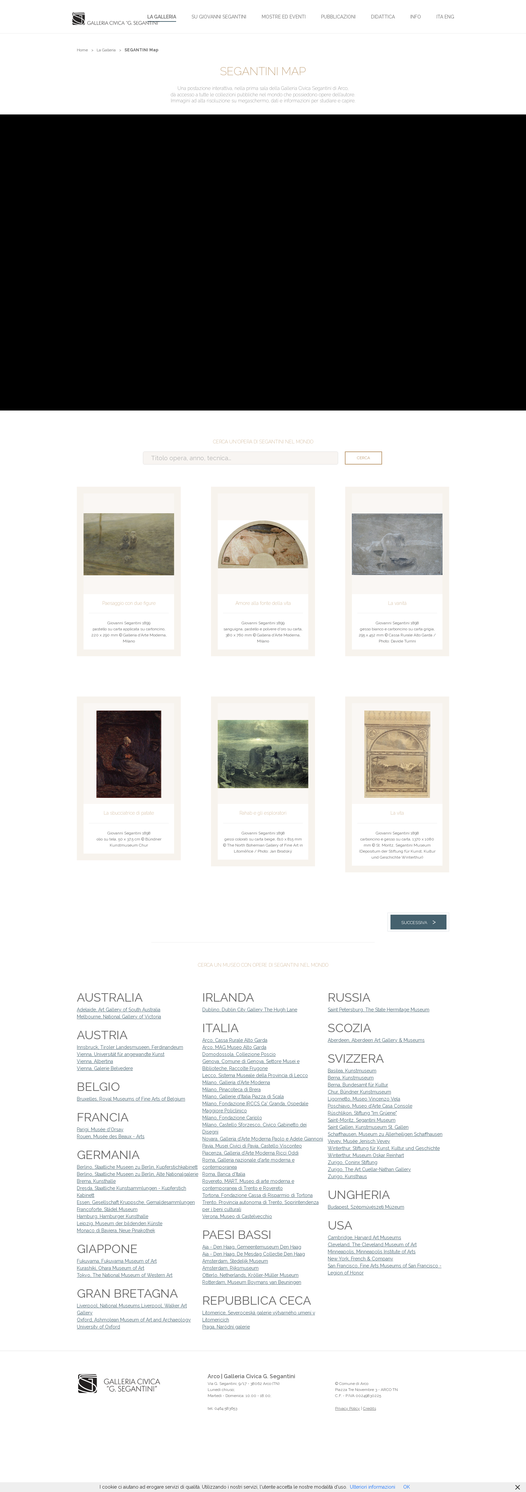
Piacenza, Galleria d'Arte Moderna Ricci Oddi (250, 1153)
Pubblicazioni (338, 16)
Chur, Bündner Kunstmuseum (359, 1092)
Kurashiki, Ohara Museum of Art (110, 1268)
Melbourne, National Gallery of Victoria (119, 1016)
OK (406, 1487)
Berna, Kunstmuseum (351, 1077)
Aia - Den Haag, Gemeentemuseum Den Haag (251, 1247)
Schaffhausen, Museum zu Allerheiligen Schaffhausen (385, 1134)
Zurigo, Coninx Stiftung (352, 1162)
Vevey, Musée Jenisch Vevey (359, 1141)
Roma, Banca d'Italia (223, 1174)
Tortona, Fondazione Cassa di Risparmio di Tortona (257, 1195)
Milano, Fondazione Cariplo (232, 1117)
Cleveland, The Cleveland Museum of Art (372, 1244)
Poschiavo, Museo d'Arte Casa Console (370, 1106)
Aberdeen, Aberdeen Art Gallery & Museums (376, 1040)
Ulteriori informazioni (372, 1487)
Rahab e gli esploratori (263, 813)
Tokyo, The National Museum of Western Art (124, 1275)
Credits (369, 1408)
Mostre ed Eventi (284, 16)
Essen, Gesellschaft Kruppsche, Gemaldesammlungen (136, 1202)
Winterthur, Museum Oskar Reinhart (366, 1155)
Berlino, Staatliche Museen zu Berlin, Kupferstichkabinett (137, 1167)
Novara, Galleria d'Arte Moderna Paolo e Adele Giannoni (262, 1139)
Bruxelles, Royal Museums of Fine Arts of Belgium (131, 1099)
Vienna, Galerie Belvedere (105, 1068)
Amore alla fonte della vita (263, 603)
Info (415, 16)
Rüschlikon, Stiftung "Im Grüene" (362, 1113)
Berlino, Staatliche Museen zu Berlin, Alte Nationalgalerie (137, 1174)
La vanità (397, 603)
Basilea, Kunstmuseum (352, 1070)
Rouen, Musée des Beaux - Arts (111, 1136)
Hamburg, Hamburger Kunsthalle (112, 1216)
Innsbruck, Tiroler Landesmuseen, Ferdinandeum (130, 1047)
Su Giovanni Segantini (219, 16)
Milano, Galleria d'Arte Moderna (236, 1082)
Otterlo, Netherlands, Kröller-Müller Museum (250, 1275)
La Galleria (161, 16)
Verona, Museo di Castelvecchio (237, 1216)
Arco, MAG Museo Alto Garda (234, 1047)
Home (82, 49)
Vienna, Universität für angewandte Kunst (120, 1054)
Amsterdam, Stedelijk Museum (235, 1261)
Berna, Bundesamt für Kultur (358, 1085)
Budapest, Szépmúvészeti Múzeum (366, 1207)
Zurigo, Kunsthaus (347, 1176)
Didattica (383, 16)
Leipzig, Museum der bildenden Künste (119, 1223)
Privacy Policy (347, 1408)
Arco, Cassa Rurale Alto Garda (234, 1040)
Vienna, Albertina (95, 1061)
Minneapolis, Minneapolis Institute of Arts (372, 1251)
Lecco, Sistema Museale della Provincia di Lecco (255, 1075)
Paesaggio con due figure (129, 603)
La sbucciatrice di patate (129, 813)
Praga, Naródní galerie (226, 1327)
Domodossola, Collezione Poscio (239, 1054)
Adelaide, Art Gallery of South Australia (118, 1009)
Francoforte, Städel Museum (107, 1209)
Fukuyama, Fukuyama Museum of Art (117, 1261)
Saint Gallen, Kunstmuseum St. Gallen (368, 1127)
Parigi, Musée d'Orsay (100, 1129)
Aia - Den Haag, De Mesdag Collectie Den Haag (253, 1254)
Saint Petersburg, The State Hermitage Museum (378, 1009)
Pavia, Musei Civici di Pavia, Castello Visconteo (252, 1146)
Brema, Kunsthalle (96, 1181)
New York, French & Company (360, 1258)
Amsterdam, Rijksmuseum (230, 1268)
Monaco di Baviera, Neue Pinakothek (116, 1230)
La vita (397, 813)
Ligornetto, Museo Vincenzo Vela (364, 1099)
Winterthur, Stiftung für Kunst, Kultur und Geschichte (384, 1148)
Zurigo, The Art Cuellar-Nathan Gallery (369, 1169)
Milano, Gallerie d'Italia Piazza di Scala (243, 1096)
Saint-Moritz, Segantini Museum (362, 1120)
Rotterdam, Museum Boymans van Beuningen (251, 1282)
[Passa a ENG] (449, 16)
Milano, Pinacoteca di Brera (231, 1089)
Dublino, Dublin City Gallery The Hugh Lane (249, 1009)
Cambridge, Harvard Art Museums (364, 1237)
